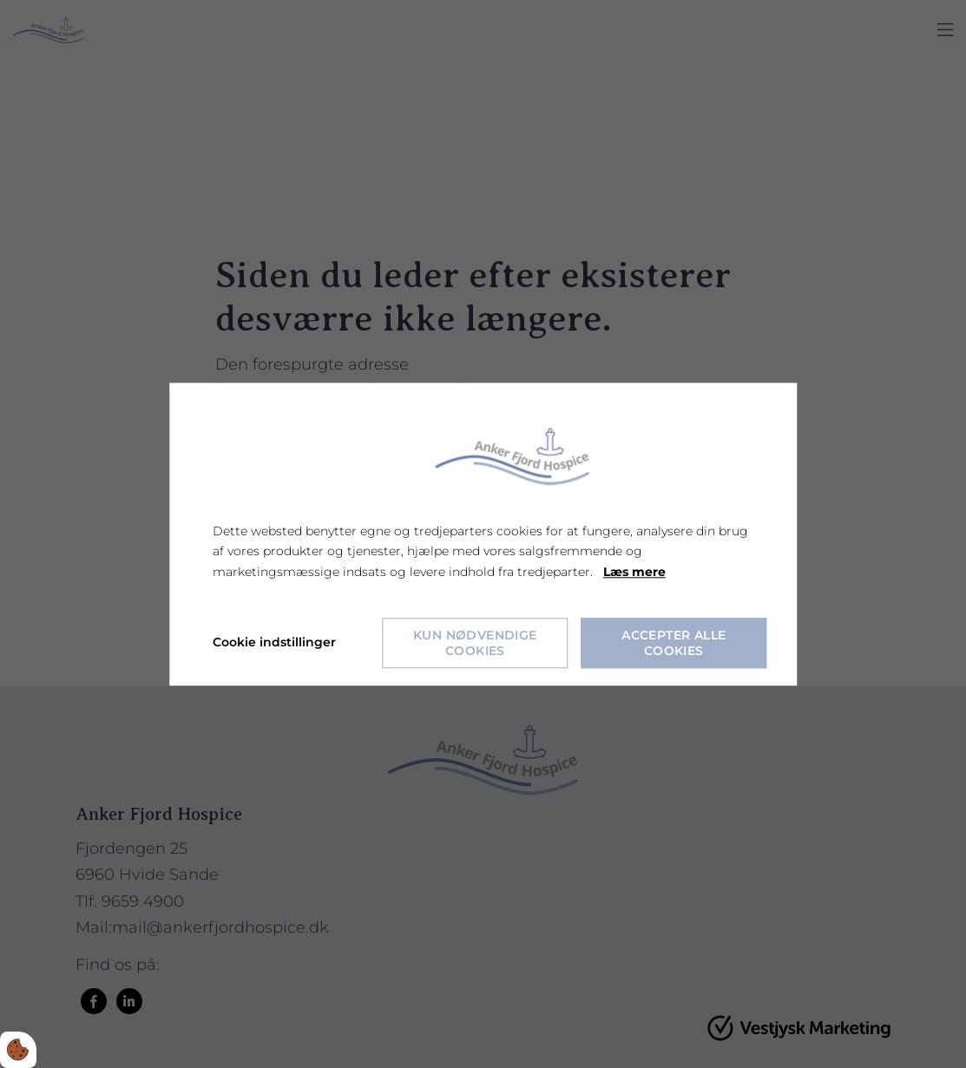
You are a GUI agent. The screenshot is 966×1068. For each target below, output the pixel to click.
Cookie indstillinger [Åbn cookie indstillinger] (274, 642)
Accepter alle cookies (673, 642)
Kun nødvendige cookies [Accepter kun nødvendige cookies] (475, 642)
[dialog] (483, 534)
